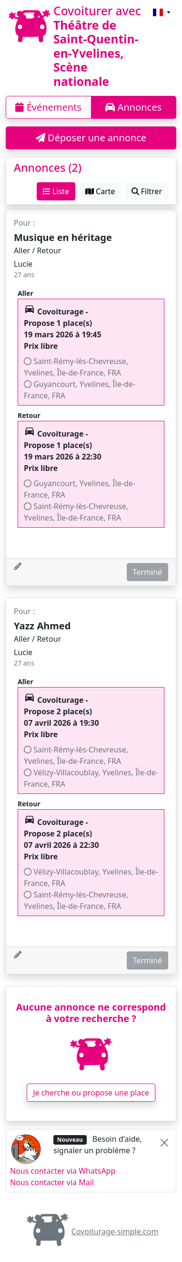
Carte (100, 191)
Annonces (133, 107)
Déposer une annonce (91, 137)
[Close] (164, 1142)
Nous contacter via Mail (52, 1182)
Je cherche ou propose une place (91, 1092)
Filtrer (146, 191)
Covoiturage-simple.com (91, 1231)
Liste (56, 191)
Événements (48, 107)
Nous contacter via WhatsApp (62, 1171)
